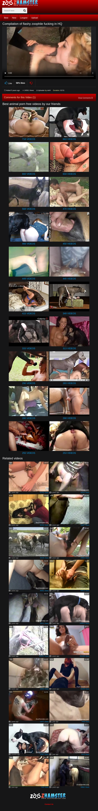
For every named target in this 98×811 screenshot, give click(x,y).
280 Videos (28, 418)
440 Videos (69, 278)
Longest (23, 18)
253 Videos (69, 453)
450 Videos (69, 243)
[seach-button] (24, 10)
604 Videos (69, 174)
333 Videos (28, 348)
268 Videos (69, 418)
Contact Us (49, 804)
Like (8, 83)
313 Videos (69, 348)
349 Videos (69, 313)
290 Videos (28, 383)
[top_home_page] (21, 3)
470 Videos (69, 209)
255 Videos (28, 453)
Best (6, 18)
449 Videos (28, 278)
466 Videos (28, 243)
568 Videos (28, 209)
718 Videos (28, 139)
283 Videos (69, 383)
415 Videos (28, 313)
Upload (34, 18)
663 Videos (69, 139)
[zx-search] (14, 10)
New (14, 18)
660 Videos (28, 174)
